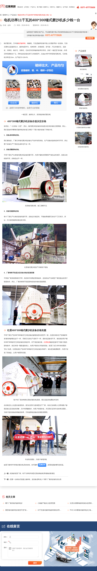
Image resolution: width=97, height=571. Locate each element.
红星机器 (47, 342)
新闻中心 (46, 7)
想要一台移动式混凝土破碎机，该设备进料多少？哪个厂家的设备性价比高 (35, 479)
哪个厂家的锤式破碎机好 (13, 503)
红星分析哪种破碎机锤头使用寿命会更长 (82, 503)
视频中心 (59, 7)
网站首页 (20, 7)
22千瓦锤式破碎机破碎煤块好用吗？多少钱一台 (50, 510)
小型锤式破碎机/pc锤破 (83, 127)
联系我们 (72, 7)
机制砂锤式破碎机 (83, 147)
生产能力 (65, 7)
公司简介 (26, 7)
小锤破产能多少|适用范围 (46, 503)
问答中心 (52, 7)
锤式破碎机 (22, 43)
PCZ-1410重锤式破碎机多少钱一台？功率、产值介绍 (82, 510)
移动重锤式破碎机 (83, 89)
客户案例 (39, 7)
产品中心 (33, 7)
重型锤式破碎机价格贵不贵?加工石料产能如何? (17, 510)
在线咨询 (90, 38)
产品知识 (13, 15)
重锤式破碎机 (83, 108)
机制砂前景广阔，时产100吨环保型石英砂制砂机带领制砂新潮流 (32, 473)
